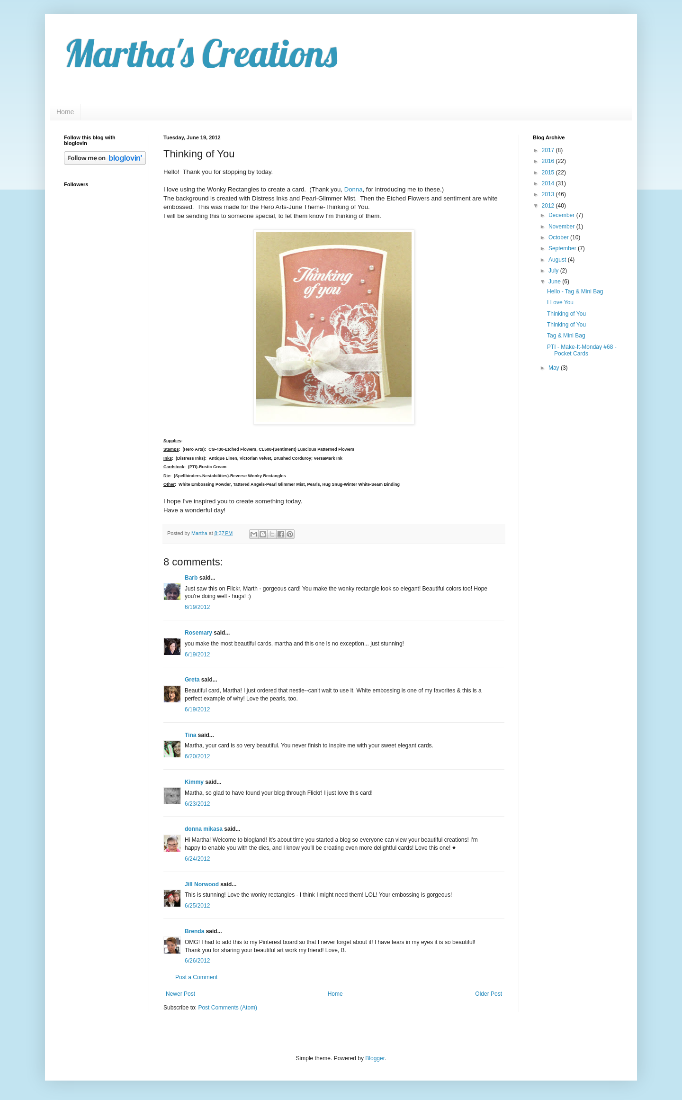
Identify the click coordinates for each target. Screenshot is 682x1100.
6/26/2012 (197, 960)
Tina (190, 735)
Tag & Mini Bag (566, 335)
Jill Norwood (202, 884)
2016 (549, 161)
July (554, 270)
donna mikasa (204, 829)
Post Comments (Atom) (227, 1007)
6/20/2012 (197, 756)
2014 (549, 183)
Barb (191, 577)
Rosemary (198, 632)
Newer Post (180, 994)
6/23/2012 (197, 803)
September (563, 248)
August (558, 259)
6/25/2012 (197, 905)
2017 (549, 150)
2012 (549, 205)
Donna (353, 189)
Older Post (488, 994)
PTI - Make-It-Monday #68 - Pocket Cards (582, 350)
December (562, 215)
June (555, 281)
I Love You (560, 302)
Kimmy (194, 782)
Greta (192, 679)
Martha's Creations (200, 53)
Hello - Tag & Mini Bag (575, 291)
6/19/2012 (197, 607)
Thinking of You (566, 313)
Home (65, 112)
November (562, 226)
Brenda (194, 931)
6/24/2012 (197, 858)
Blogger (375, 1058)
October (559, 237)
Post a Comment (196, 977)
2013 (549, 194)
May (554, 367)
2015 (549, 172)
